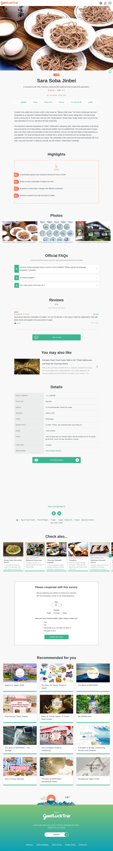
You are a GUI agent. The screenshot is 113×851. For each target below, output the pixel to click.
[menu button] (110, 3)
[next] (110, 556)
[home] (9, 3)
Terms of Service (42, 845)
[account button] (105, 3)
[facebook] (54, 513)
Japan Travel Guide (28, 520)
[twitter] (59, 513)
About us (29, 845)
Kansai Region (43, 520)
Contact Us (83, 845)
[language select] (101, 3)
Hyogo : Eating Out (65, 520)
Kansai (31, 121)
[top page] (17, 520)
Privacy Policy (70, 845)
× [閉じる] (63, 847)
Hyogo (53, 520)
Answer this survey (56, 637)
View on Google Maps (55, 506)
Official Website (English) (53, 451)
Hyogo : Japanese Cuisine (84, 520)
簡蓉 (17, 312)
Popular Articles (55, 847)
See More (96, 314)
